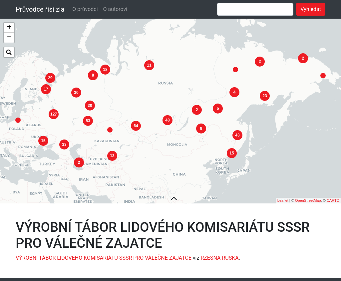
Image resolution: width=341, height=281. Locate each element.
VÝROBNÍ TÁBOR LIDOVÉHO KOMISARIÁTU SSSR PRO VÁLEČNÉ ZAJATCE (103, 253)
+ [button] (9, 28)
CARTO (333, 196)
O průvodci (85, 9)
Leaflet (282, 196)
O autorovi (115, 9)
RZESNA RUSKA (219, 253)
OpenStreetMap (308, 196)
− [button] (9, 38)
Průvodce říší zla (40, 9)
